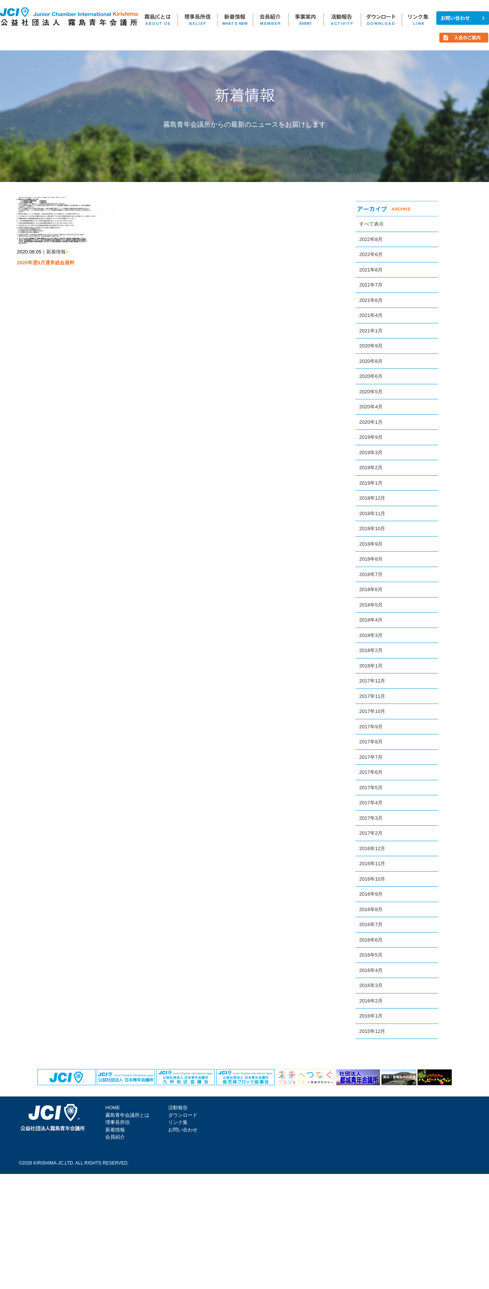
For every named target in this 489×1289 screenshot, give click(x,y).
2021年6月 (371, 300)
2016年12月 (372, 848)
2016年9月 (371, 894)
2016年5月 (371, 955)
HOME (112, 1107)
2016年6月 (371, 940)
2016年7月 (371, 924)
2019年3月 (371, 452)
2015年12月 (372, 1031)
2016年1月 (371, 1016)
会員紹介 (115, 1137)
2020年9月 (371, 346)
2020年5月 (371, 391)
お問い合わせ (182, 1130)
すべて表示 (371, 224)
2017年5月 (371, 787)
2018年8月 (371, 559)
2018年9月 (371, 544)
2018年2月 (371, 650)
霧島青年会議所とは (127, 1115)
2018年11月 (372, 513)
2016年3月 (371, 985)
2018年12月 (372, 498)
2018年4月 (371, 620)
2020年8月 (371, 361)
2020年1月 (371, 422)
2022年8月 (371, 239)
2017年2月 (371, 833)
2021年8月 (371, 270)
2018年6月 (371, 589)
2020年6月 (371, 376)
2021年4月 (371, 315)
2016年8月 (371, 909)
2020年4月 (371, 406)
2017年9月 (371, 726)
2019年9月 (371, 437)
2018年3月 (371, 635)
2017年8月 (371, 742)
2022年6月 (371, 254)
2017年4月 (371, 802)
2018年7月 (371, 574)
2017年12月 (372, 681)
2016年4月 (371, 970)
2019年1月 (371, 483)
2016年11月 (372, 863)
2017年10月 (372, 711)
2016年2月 (371, 1001)
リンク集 (178, 1122)
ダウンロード (182, 1115)
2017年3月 (371, 818)
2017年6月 (371, 772)
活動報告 (178, 1107)
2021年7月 (371, 285)
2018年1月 (371, 666)
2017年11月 (372, 696)
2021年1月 (371, 331)
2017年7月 (371, 757)
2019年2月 (371, 467)
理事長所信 (117, 1122)
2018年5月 (371, 605)
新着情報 (56, 252)
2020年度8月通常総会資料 (45, 262)
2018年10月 (372, 528)
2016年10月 (372, 879)
